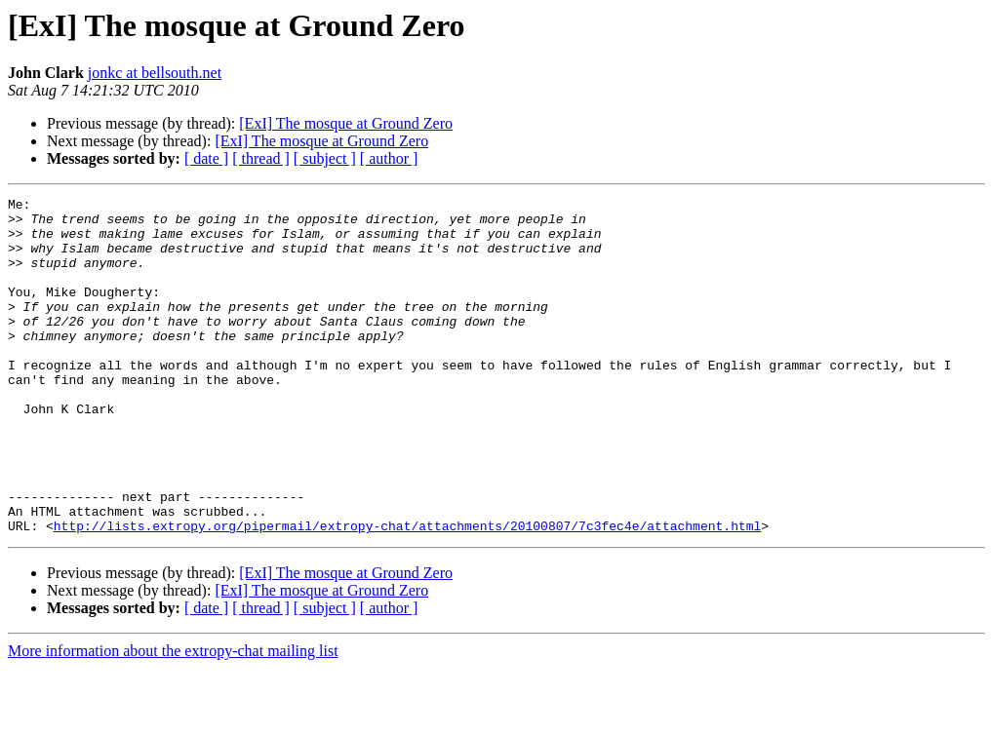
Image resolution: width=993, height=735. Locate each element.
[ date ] (206, 158)
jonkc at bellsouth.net (154, 72)
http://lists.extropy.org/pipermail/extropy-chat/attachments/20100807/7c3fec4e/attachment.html (407, 592)
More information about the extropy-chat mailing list (173, 718)
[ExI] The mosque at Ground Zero (346, 123)
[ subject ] (325, 158)
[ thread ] (261, 158)
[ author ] (389, 158)
